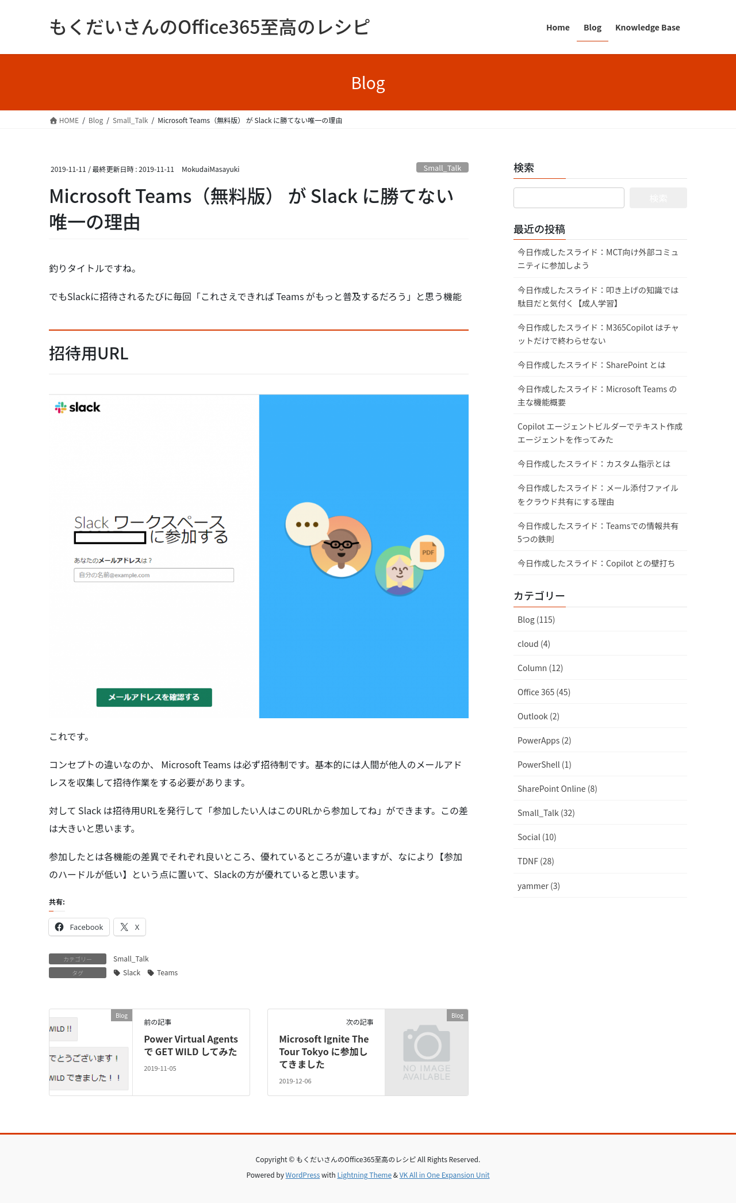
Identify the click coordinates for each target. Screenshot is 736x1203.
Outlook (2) (538, 716)
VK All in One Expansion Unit (445, 1174)
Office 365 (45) (544, 692)
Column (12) (541, 667)
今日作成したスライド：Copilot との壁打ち (596, 563)
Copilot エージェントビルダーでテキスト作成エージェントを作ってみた (600, 432)
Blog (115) (536, 619)
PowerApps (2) (545, 740)
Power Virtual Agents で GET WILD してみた (191, 1045)
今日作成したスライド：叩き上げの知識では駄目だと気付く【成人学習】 (598, 296)
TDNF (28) (536, 861)
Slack (131, 972)
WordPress (303, 1174)
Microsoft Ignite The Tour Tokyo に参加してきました (324, 1051)
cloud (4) (534, 643)
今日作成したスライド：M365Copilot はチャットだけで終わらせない (598, 333)
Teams (167, 972)
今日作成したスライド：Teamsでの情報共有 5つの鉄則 (598, 532)
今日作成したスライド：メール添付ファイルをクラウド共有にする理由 (598, 494)
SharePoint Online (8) (557, 788)
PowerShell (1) (545, 764)
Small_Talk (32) (546, 812)
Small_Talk (443, 167)
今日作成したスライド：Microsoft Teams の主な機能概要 (597, 395)
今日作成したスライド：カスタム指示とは (594, 463)
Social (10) (537, 836)
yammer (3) (539, 885)
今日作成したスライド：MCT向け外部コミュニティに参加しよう (598, 258)
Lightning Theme (364, 1174)
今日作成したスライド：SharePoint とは (591, 364)
